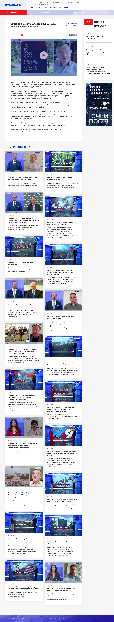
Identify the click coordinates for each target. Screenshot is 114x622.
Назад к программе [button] (71, 25)
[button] (106, 5)
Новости (34, 7)
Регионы (41, 2)
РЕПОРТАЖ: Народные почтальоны (94, 37)
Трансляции (63, 7)
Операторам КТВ (67, 2)
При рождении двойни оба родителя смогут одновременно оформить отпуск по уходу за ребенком (98, 53)
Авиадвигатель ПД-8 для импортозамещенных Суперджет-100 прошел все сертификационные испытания (98, 70)
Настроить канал (52, 2)
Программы (52, 7)
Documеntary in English (40, 5)
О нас (77, 2)
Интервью (43, 7)
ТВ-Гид (33, 2)
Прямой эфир (12, 12)
